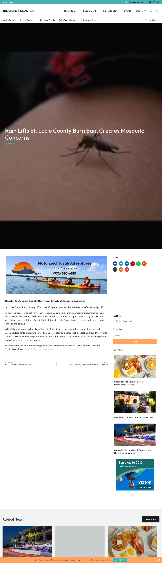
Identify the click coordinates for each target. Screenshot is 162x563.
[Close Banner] (159, 559)
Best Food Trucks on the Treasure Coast (133, 417)
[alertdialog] (81, 560)
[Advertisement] (135, 292)
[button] (145, 20)
